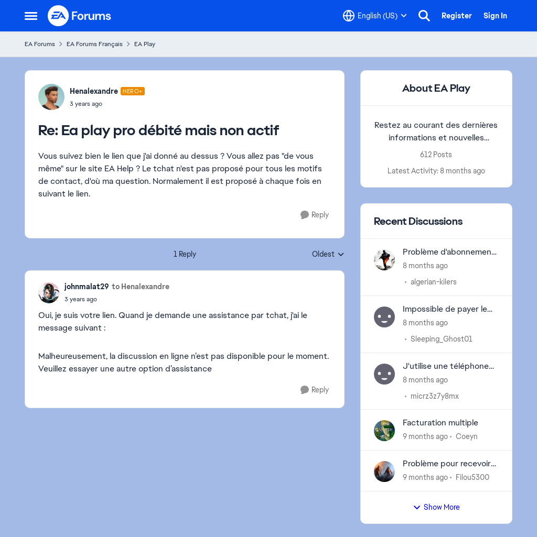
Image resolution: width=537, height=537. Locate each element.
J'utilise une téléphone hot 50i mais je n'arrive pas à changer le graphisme (446, 366)
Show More (436, 507)
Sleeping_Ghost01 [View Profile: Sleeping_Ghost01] (441, 339)
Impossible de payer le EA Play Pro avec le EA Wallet (445, 309)
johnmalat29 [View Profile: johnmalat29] (87, 286)
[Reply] (314, 215)
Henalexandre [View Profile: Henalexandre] (94, 91)
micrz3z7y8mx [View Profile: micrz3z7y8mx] (435, 395)
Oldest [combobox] (328, 254)
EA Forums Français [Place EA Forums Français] (95, 44)
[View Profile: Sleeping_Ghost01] (384, 316)
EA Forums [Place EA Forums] (40, 44)
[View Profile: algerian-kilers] (384, 259)
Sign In (495, 15)
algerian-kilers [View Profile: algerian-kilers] (434, 282)
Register (457, 15)
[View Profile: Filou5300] (384, 471)
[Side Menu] (30, 16)
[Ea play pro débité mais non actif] (107, 103)
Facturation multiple (440, 423)
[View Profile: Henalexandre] (51, 97)
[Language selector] (375, 15)
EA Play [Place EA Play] (144, 44)
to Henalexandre (140, 286)
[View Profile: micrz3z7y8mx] (384, 374)
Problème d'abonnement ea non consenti (449, 252)
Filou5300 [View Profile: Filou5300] (472, 477)
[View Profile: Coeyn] (384, 430)
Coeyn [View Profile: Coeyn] (467, 436)
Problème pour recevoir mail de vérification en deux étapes (447, 463)
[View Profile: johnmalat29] (48, 292)
